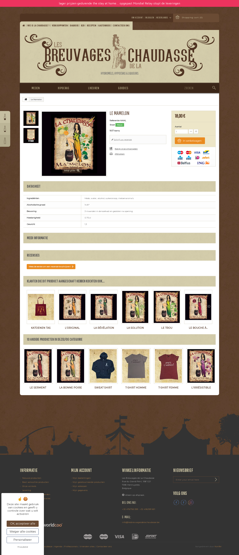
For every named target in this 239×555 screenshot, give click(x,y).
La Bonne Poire (70, 387)
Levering (26, 490)
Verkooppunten (60, 25)
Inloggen (149, 17)
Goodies (123, 88)
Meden (36, 88)
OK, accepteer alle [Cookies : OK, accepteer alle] (22, 523)
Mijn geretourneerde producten (89, 482)
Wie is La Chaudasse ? (38, 25)
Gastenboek (104, 25)
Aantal (178, 126)
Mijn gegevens (80, 490)
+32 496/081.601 (147, 509)
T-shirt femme (168, 387)
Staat (112, 124)
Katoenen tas (41, 327)
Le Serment (38, 387)
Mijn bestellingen (82, 478)
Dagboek (74, 25)
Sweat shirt (103, 387)
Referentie (114, 120)
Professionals (71, 546)
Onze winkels (29, 486)
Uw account (137, 17)
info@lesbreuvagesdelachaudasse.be (140, 522)
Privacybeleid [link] (23, 547)
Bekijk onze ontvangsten (126, 149)
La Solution (135, 327)
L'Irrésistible (201, 387)
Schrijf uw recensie (123, 139)
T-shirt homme (135, 387)
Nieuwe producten (31, 478)
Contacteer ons (121, 25)
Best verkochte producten (35, 482)
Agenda (58, 546)
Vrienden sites (87, 546)
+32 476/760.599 (130, 509)
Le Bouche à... (198, 327)
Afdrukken (120, 154)
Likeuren (93, 88)
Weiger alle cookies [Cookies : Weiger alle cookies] (23, 531)
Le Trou (166, 327)
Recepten (92, 25)
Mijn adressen (80, 486)
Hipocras (63, 88)
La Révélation (104, 327)
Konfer (218, 546)
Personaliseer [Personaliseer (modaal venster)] (22, 539)
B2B (83, 25)
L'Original (72, 327)
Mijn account (81, 470)
